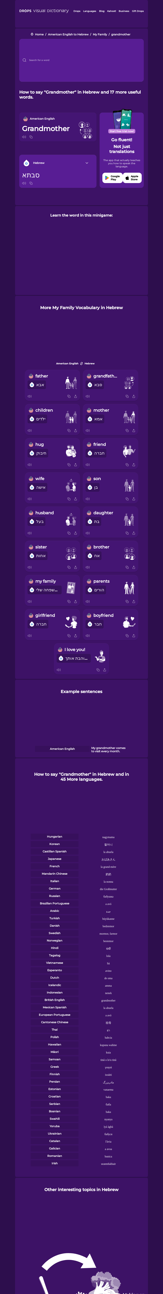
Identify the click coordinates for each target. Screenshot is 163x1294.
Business (124, 11)
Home (39, 34)
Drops (76, 11)
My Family (100, 34)
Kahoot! (111, 11)
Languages (89, 11)
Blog (101, 11)
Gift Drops (138, 11)
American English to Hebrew (68, 34)
